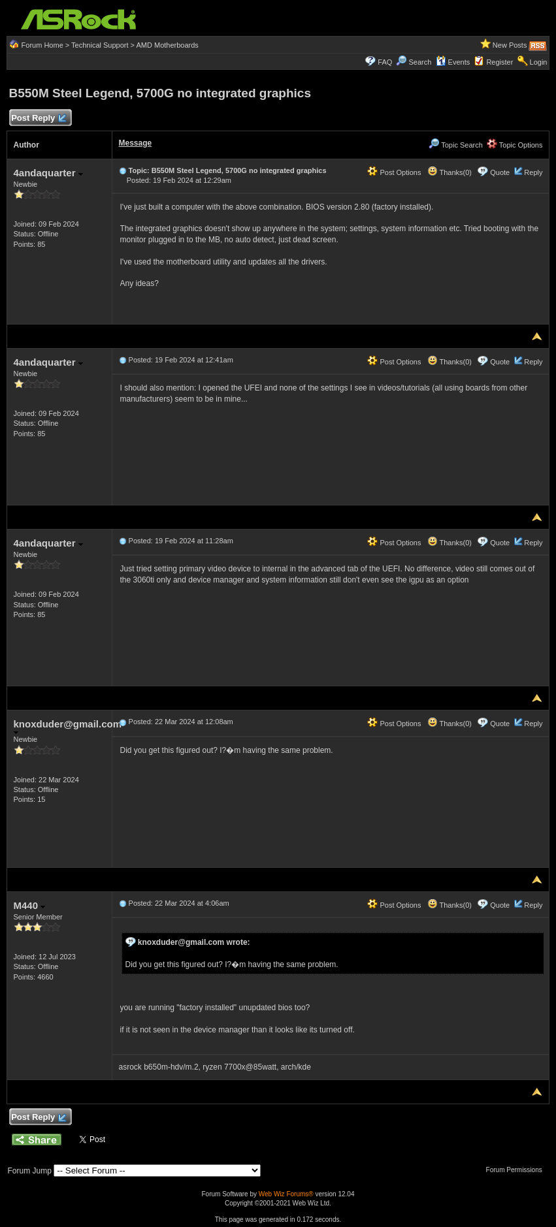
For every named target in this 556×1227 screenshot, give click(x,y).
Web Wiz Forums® (286, 1194)
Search (420, 62)
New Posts (510, 45)
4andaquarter (48, 172)
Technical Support (99, 45)
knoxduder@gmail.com (68, 726)
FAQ (385, 62)
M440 (30, 905)
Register (499, 62)
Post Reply (38, 118)
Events (453, 62)
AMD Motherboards (168, 45)
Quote (500, 172)
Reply (533, 172)
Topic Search (455, 145)
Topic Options (515, 145)
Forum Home (42, 45)
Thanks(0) (449, 172)
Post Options (394, 172)
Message (135, 143)
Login (539, 62)
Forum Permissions (517, 1169)
